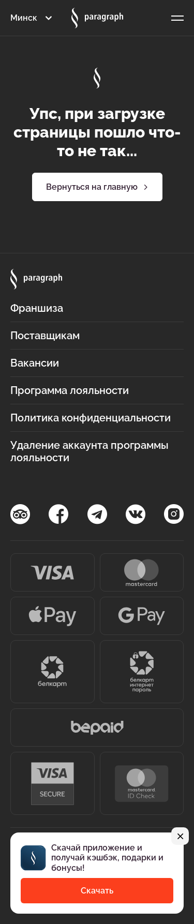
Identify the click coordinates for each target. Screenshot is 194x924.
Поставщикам (45, 335)
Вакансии (34, 363)
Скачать (97, 891)
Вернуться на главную (97, 187)
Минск (23, 18)
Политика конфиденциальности (90, 418)
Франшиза (36, 308)
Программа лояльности (69, 390)
